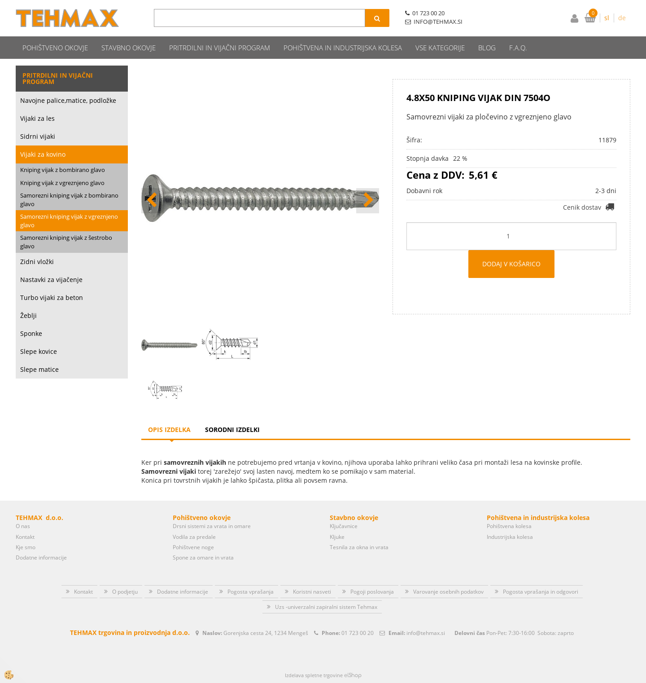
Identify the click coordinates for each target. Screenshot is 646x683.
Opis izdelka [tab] (169, 429)
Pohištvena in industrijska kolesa (343, 47)
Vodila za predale (194, 537)
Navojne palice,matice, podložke (68, 100)
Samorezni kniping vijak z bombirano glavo (69, 199)
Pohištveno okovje (55, 47)
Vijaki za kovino (42, 154)
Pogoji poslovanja (372, 591)
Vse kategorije (440, 47)
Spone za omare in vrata (203, 557)
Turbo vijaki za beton (51, 297)
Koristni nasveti (312, 591)
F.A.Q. (518, 47)
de (622, 17)
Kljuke (337, 537)
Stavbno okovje (128, 47)
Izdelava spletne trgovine (314, 675)
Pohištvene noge (193, 547)
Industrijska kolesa (510, 537)
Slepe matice (39, 369)
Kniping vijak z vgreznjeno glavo (62, 183)
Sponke (31, 333)
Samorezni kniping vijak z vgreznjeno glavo (69, 220)
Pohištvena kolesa (509, 526)
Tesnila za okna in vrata (359, 547)
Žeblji (28, 315)
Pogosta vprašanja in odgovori (540, 591)
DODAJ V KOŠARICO (511, 264)
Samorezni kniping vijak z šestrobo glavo (66, 242)
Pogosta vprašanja (250, 591)
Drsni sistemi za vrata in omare (212, 526)
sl (606, 17)
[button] (367, 200)
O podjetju (125, 591)
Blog (487, 47)
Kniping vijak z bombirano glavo (62, 170)
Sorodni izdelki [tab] (232, 429)
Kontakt (25, 537)
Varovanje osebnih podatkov (448, 591)
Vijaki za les (37, 118)
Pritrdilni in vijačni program (219, 47)
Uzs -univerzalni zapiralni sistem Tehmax (326, 607)
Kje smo (25, 547)
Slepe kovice (38, 351)
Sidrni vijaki (37, 136)
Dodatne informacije (41, 557)
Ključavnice (344, 526)
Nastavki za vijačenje (51, 279)
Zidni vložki (37, 261)
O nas (23, 526)
